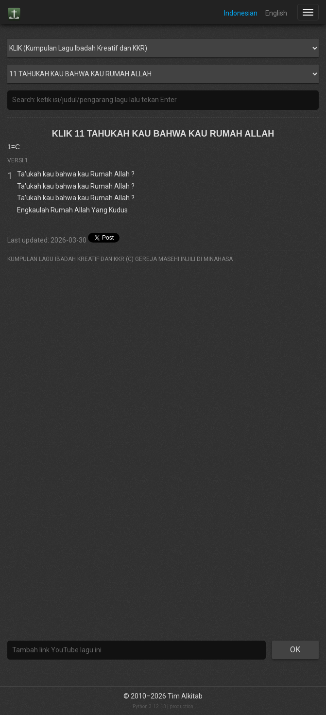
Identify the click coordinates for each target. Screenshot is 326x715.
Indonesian (240, 13)
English (276, 13)
